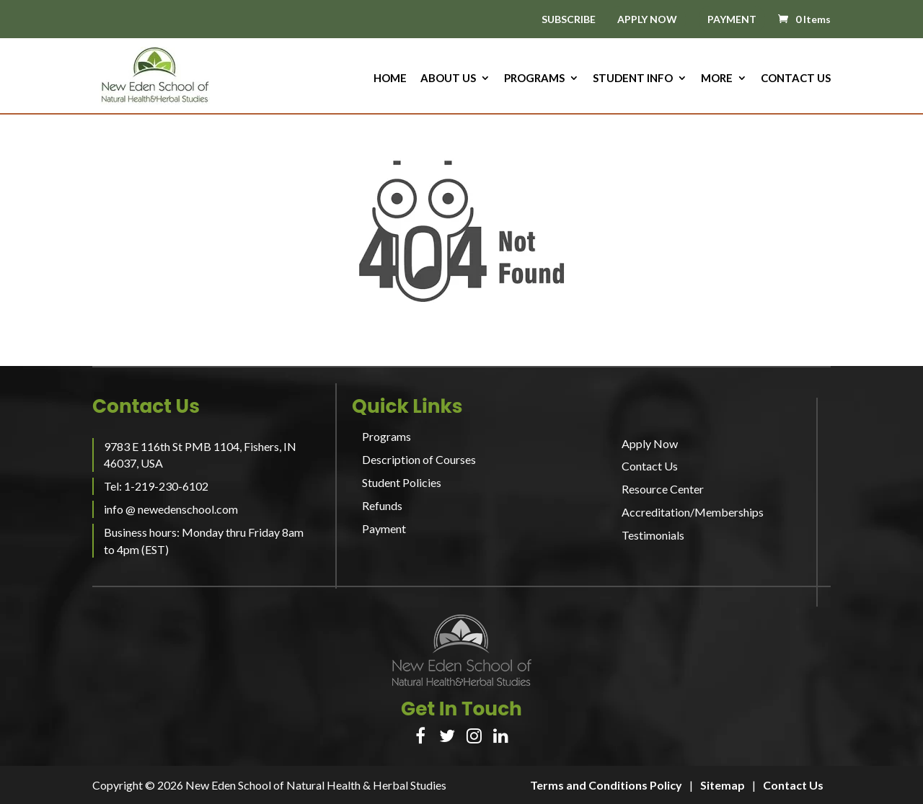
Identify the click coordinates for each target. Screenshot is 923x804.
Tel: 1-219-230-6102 (156, 486)
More (717, 78)
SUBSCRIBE (569, 19)
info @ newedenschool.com (171, 509)
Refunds (382, 505)
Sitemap (722, 785)
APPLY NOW (647, 19)
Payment (384, 528)
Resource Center (663, 489)
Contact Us (796, 78)
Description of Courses (419, 459)
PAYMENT (731, 19)
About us (448, 78)
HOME (390, 78)
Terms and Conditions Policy (606, 785)
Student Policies (401, 482)
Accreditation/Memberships (693, 512)
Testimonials (653, 535)
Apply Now (650, 443)
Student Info (633, 78)
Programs (534, 78)
